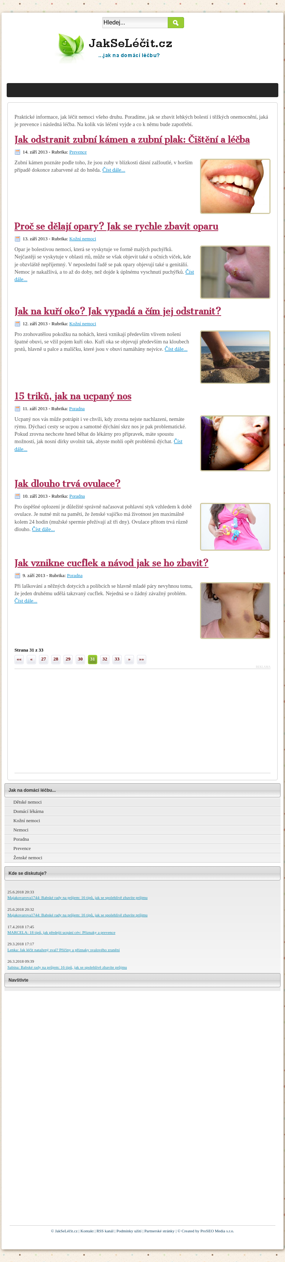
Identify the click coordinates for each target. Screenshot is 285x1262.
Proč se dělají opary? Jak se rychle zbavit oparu (116, 226)
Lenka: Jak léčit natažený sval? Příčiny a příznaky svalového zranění (63, 950)
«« (19, 659)
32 (104, 659)
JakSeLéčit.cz (66, 1231)
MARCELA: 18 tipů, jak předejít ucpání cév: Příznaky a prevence (61, 932)
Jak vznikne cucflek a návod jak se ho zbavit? (111, 563)
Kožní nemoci (82, 238)
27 (43, 659)
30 (80, 659)
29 (68, 659)
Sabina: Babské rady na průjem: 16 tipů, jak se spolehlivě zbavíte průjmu (67, 967)
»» (141, 659)
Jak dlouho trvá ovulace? (67, 484)
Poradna (77, 408)
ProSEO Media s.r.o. (217, 1231)
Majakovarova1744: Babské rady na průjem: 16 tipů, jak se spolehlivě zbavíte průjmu (77, 897)
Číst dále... (113, 170)
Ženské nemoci (27, 857)
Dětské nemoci (27, 802)
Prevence (78, 152)
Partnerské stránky (159, 1231)
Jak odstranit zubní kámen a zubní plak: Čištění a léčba (132, 140)
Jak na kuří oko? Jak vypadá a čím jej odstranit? (117, 311)
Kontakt (87, 1231)
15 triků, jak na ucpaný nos (72, 396)
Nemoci (21, 830)
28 (55, 659)
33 (117, 659)
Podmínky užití (129, 1231)
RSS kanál (105, 1231)
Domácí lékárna (28, 811)
